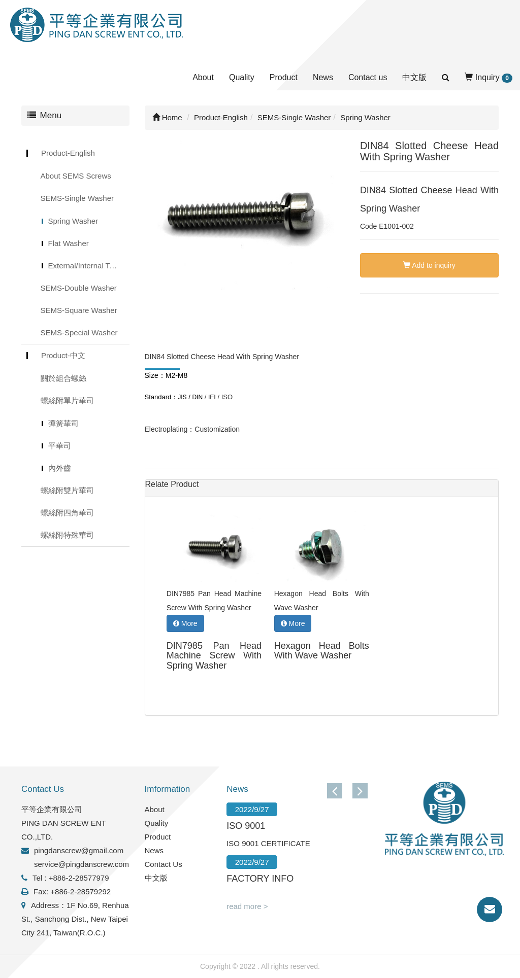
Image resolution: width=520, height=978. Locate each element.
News (323, 77)
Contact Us (163, 864)
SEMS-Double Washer (79, 288)
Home (167, 117)
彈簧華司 (63, 423)
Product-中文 (63, 355)
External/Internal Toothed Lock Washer (88, 265)
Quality (241, 77)
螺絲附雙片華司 (67, 490)
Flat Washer (68, 243)
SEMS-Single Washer (77, 198)
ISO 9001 (245, 826)
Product (284, 77)
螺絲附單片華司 (67, 400)
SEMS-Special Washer (79, 332)
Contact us (367, 77)
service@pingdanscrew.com (81, 864)
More (185, 623)
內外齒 (59, 468)
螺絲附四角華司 (67, 512)
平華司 (59, 445)
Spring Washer (73, 221)
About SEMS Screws (76, 175)
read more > (247, 906)
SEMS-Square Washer (79, 310)
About (203, 77)
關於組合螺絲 (63, 378)
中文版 (414, 77)
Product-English (68, 153)
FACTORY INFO (260, 879)
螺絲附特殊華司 (67, 535)
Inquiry (488, 78)
